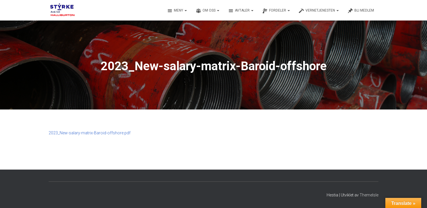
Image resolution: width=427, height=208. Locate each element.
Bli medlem (360, 11)
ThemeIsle (369, 195)
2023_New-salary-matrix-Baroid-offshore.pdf (89, 133)
